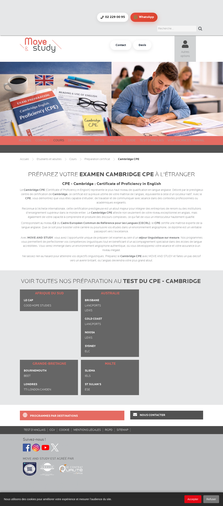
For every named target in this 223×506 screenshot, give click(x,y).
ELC (87, 351)
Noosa (90, 332)
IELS (88, 376)
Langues (115, 140)
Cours (58, 140)
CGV (52, 430)
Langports (93, 305)
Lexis (88, 310)
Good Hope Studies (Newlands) (37, 306)
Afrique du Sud (49, 293)
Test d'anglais (152, 140)
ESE (87, 389)
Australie (110, 293)
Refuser (211, 499)
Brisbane (92, 300)
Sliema (90, 370)
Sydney (90, 346)
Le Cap (28, 300)
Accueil (25, 140)
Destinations (79, 140)
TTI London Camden (37, 389)
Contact (42, 140)
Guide (131, 140)
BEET (27, 376)
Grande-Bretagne (49, 364)
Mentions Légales (87, 430)
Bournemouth (35, 370)
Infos (99, 140)
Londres (30, 384)
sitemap (122, 430)
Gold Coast (93, 318)
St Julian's (93, 384)
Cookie (64, 430)
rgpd (108, 430)
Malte (110, 364)
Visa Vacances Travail (186, 140)
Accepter (193, 499)
